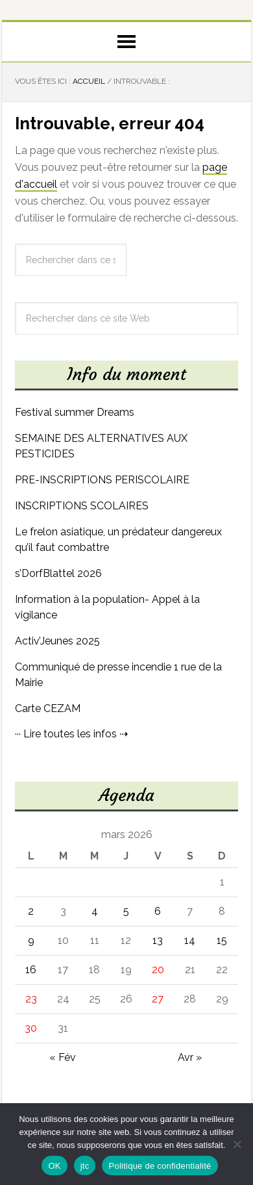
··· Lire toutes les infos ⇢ (71, 734)
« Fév (62, 1057)
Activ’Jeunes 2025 (57, 641)
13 (157, 940)
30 (31, 1028)
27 (157, 999)
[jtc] (236, 1144)
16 (30, 969)
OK (54, 1166)
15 (222, 940)
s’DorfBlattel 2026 (58, 573)
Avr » (190, 1057)
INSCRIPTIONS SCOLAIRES (82, 506)
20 (158, 969)
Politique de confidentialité (159, 1166)
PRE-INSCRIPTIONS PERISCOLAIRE (102, 480)
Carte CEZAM (47, 708)
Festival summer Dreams (74, 412)
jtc (85, 1166)
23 (31, 999)
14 (189, 940)
